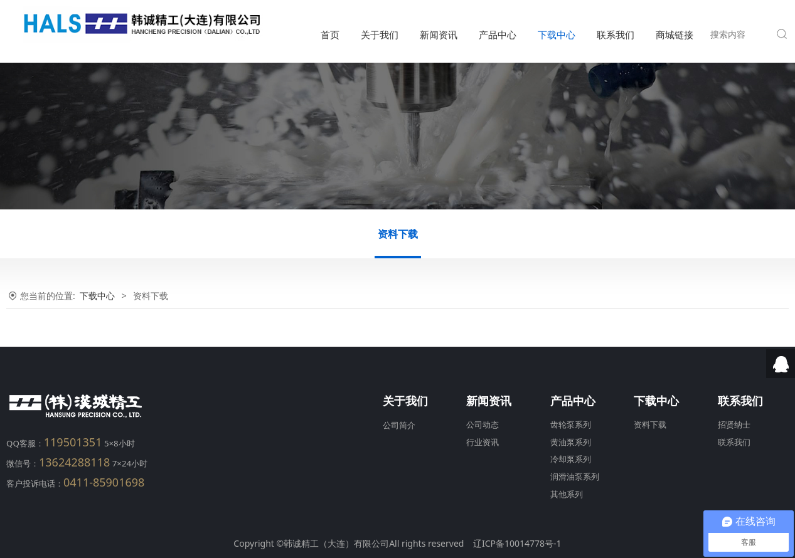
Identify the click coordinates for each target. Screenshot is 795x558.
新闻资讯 (438, 34)
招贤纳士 (734, 424)
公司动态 (482, 424)
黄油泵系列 (570, 442)
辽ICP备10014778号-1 (517, 543)
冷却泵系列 (570, 459)
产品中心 (497, 34)
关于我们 (379, 34)
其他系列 (566, 494)
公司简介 (399, 425)
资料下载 (398, 234)
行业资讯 (482, 442)
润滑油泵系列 (574, 476)
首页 (330, 34)
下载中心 (556, 34)
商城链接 (674, 34)
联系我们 (615, 34)
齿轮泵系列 (570, 424)
